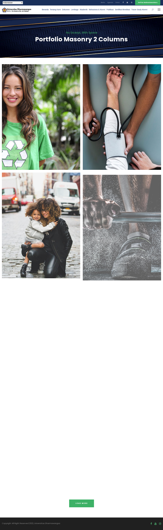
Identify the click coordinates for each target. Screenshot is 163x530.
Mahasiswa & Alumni (97, 10)
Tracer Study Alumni (139, 10)
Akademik (83, 10)
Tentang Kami (55, 10)
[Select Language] (13, 2)
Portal (118, 2)
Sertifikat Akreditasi (122, 10)
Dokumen (66, 10)
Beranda (45, 10)
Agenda (110, 2)
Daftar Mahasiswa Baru (147, 2)
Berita (103, 2)
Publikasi (110, 10)
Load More (82, 503)
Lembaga (74, 10)
